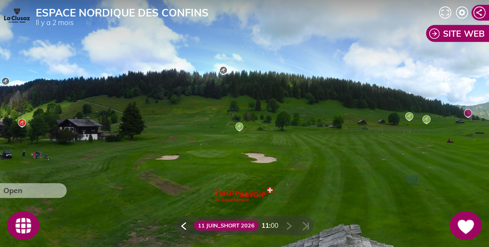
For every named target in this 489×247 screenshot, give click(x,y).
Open (12, 190)
